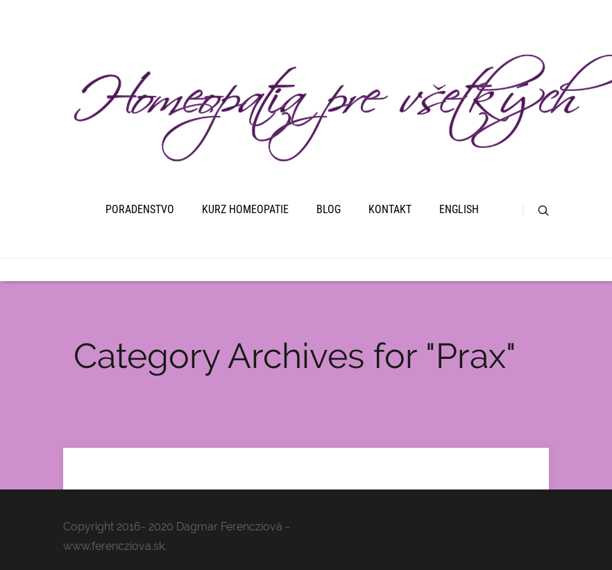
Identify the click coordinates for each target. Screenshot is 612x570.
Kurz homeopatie (245, 209)
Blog (328, 209)
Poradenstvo (139, 209)
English (459, 209)
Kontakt (389, 209)
